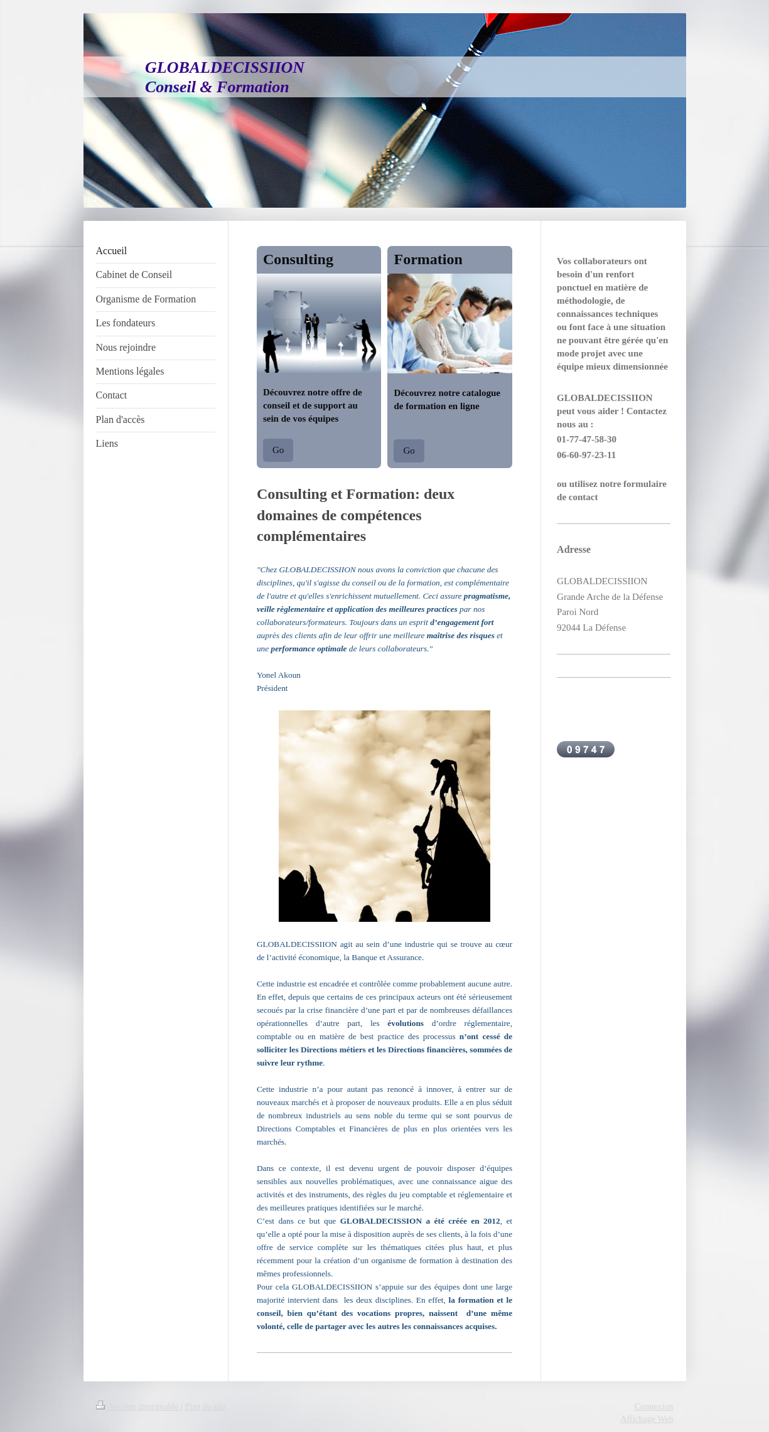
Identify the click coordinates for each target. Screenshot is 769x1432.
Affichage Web (646, 1419)
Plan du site (205, 1406)
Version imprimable (138, 1406)
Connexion (654, 1406)
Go (278, 450)
